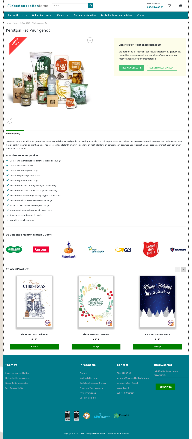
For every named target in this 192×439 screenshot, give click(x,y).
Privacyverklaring (88, 393)
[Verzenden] (90, 5)
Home (8, 23)
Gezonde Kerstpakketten (17, 383)
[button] (183, 269)
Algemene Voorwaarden (91, 388)
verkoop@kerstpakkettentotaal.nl (139, 58)
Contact (83, 373)
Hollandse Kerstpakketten (17, 378)
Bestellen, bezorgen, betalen (93, 383)
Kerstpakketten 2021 (21, 23)
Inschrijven (165, 387)
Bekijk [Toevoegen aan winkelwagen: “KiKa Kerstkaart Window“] (34, 346)
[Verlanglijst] (171, 5)
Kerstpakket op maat (162, 68)
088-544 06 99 (124, 373)
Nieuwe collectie (131, 68)
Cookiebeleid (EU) (88, 398)
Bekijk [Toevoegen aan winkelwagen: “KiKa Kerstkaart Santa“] (157, 346)
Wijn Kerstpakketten (14, 388)
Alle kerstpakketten (40, 23)
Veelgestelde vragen (89, 378)
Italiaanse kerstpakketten (17, 373)
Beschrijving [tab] (13, 134)
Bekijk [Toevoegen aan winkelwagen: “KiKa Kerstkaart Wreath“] (96, 346)
